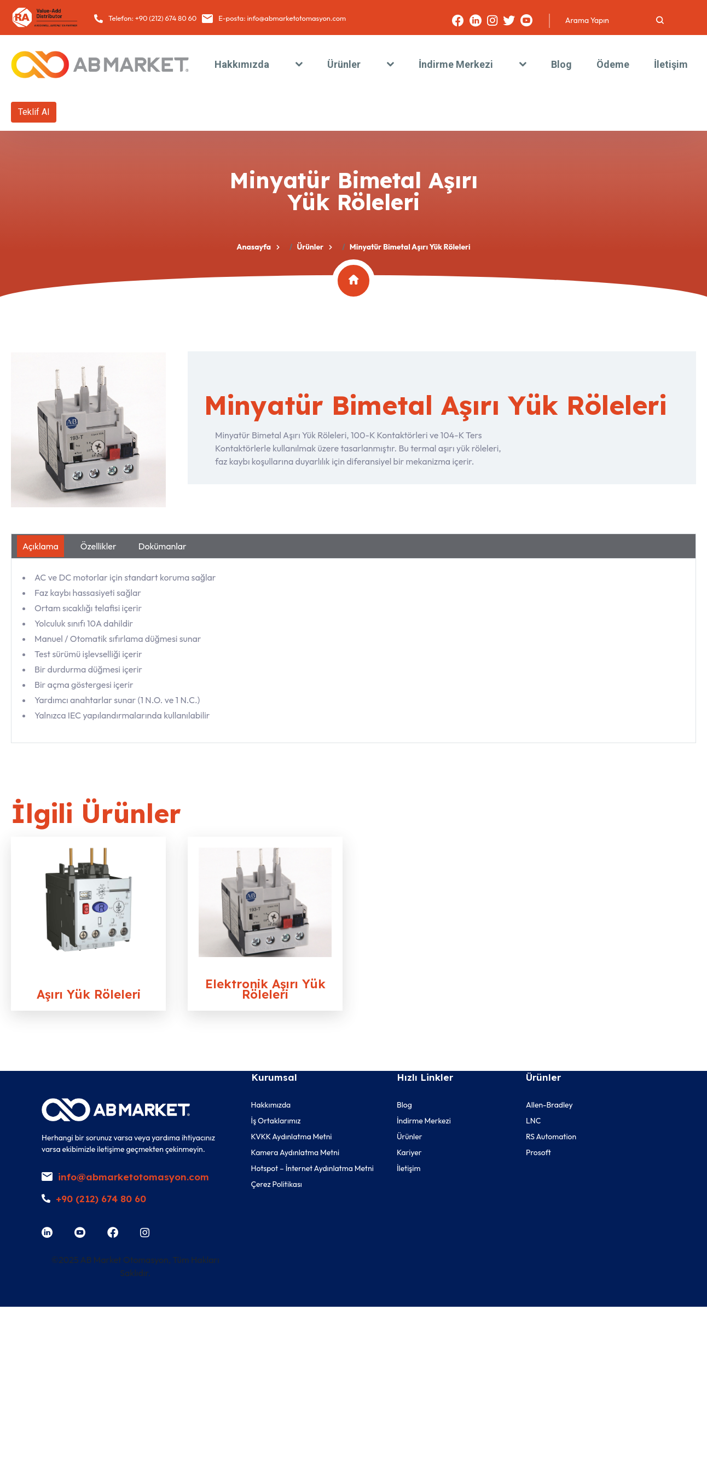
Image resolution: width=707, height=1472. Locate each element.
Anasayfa (253, 247)
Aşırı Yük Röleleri (89, 994)
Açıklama (40, 546)
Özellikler (98, 546)
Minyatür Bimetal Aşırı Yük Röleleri (435, 405)
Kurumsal (274, 1077)
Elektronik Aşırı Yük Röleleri (265, 989)
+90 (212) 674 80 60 (166, 18)
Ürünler (310, 247)
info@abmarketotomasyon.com (296, 18)
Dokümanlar (162, 546)
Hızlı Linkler (425, 1077)
